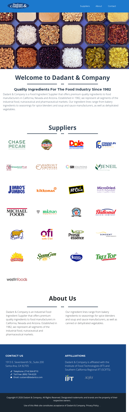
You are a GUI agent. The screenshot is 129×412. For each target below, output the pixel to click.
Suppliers (85, 7)
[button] (18, 145)
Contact (112, 7)
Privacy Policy (92, 405)
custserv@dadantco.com (31, 377)
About (99, 7)
